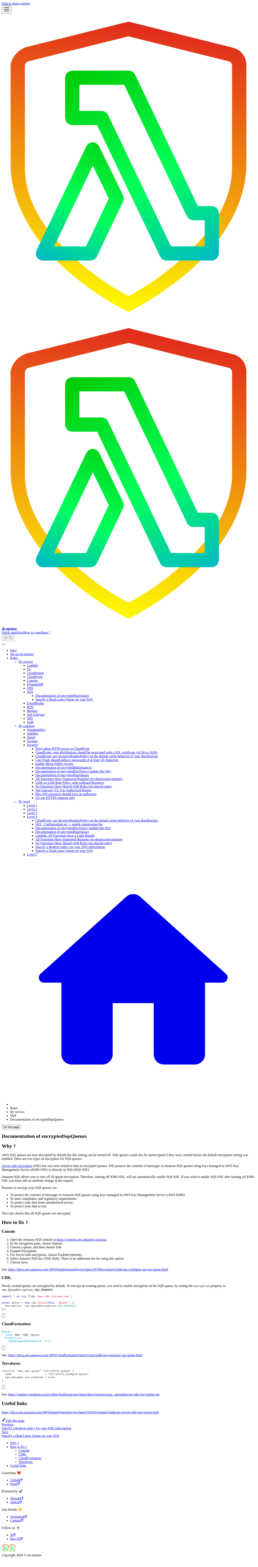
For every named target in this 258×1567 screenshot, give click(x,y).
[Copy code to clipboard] (3, 1319)
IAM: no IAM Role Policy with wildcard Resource (69, 782)
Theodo (16, 1506)
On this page (11, 1127)
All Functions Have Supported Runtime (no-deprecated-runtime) (79, 779)
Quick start (9, 632)
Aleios (16, 1510)
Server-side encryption (17, 1166)
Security (32, 745)
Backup (32, 711)
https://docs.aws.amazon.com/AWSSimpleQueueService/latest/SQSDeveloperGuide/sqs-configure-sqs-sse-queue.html (88, 1269)
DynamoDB (35, 684)
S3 (29, 669)
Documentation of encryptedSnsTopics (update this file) (73, 771)
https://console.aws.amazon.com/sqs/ (82, 1239)
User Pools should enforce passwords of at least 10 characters (76, 760)
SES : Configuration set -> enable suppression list (69, 824)
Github (16, 1488)
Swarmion (18, 1525)
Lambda (32, 665)
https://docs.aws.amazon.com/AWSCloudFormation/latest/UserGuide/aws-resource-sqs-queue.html (75, 1361)
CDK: (23, 1462)
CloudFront (35, 677)
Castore (16, 1528)
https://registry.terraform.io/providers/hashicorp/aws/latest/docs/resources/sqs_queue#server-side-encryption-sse (84, 1402)
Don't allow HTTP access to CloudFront (62, 748)
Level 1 (32, 805)
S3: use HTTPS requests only (55, 798)
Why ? (14, 1451)
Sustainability (36, 730)
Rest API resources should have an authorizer (66, 794)
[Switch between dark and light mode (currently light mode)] (8, 637)
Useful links (18, 1474)
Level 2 (32, 809)
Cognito (32, 680)
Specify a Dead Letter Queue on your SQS (64, 699)
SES (30, 718)
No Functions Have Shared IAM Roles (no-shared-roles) (73, 786)
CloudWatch (35, 673)
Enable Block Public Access (54, 764)
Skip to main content (16, 3)
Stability (32, 733)
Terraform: (26, 1470)
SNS (30, 688)
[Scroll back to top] (3, 644)
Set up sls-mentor (22, 654)
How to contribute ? (37, 632)
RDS (30, 707)
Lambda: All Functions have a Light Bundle (65, 835)
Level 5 (32, 854)
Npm (15, 1492)
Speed (31, 737)
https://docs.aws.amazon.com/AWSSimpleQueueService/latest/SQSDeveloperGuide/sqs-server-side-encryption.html (80, 1420)
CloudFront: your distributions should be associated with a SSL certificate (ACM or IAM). (96, 752)
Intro (13, 650)
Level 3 (32, 813)
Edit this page (13, 1429)
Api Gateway (36, 714)
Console (24, 1458)
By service (26, 661)
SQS (30, 692)
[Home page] (133, 1104)
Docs (20, 632)
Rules (14, 658)
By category (27, 726)
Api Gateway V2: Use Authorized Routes (63, 790)
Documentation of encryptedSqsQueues (62, 695)
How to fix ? (18, 1455)
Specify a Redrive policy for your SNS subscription (70, 847)
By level (24, 801)
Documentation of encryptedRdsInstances (63, 767)
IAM (30, 722)
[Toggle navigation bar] (6, 9)
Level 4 (32, 816)
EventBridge (35, 703)
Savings (32, 741)
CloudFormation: (30, 1466)
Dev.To (16, 1547)
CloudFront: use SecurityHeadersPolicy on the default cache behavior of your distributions (96, 756)
